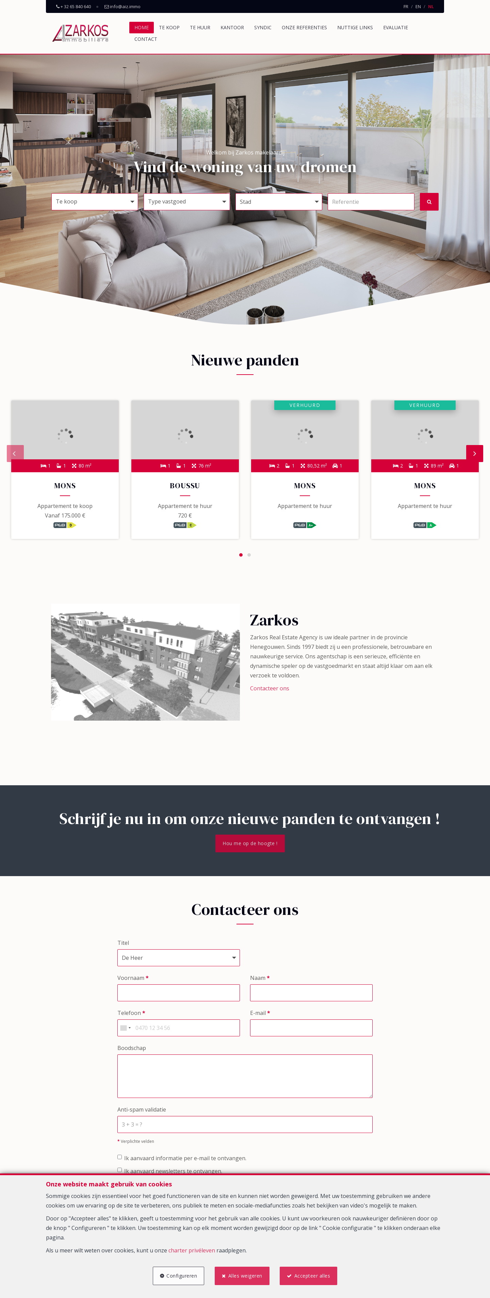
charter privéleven (191, 1249)
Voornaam (133, 980)
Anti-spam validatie (141, 1111)
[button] (278, 201)
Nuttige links (355, 27)
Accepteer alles (313, 1275)
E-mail (260, 1015)
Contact (145, 39)
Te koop (169, 27)
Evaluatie (395, 27)
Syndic (263, 27)
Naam (260, 980)
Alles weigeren (245, 1275)
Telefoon (131, 1015)
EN (418, 6)
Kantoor (232, 27)
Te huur (200, 27)
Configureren (180, 1275)
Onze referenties (304, 27)
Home (141, 27)
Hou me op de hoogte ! (250, 845)
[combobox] (125, 1030)
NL (431, 6)
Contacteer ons (269, 690)
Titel (123, 945)
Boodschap (131, 1050)
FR (406, 6)
